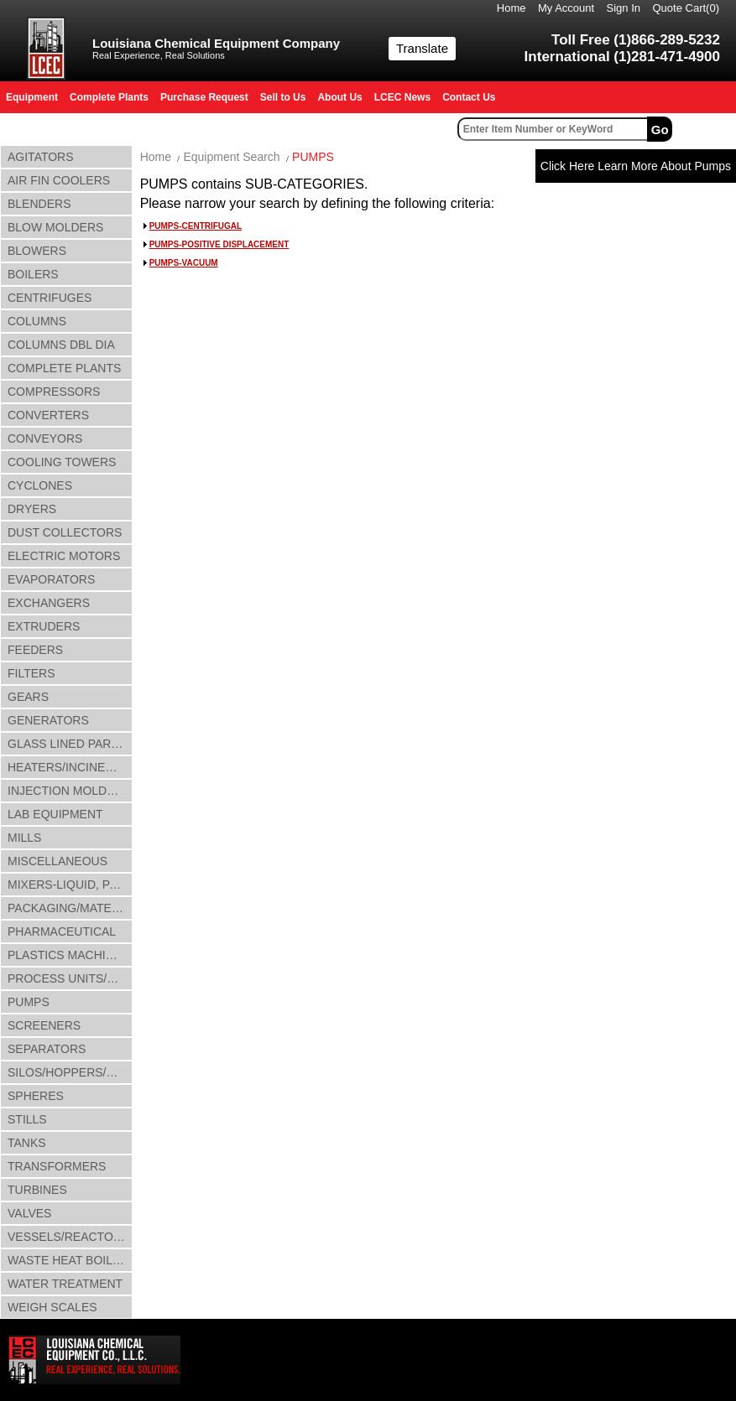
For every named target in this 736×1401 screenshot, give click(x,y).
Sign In (623, 8)
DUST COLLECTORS (65, 532)
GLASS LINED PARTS (67, 743)
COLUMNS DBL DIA (61, 344)
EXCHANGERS (49, 603)
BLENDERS (39, 203)
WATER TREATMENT (65, 1283)
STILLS (27, 1119)
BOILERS (33, 274)
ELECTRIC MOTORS (64, 556)
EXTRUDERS (44, 626)
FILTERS (31, 673)
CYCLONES (40, 485)
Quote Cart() (686, 8)
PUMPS (29, 1002)
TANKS (27, 1142)
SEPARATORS (47, 1049)
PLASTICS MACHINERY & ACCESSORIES (70, 955)
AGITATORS (41, 156)
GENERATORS (48, 720)
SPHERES (36, 1096)
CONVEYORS (45, 438)
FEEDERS (35, 649)
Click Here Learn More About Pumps (635, 166)
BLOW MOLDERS (55, 227)
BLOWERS (37, 250)
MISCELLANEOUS (57, 861)
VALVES (29, 1213)
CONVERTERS (48, 415)
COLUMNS (37, 321)
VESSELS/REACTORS (68, 1236)
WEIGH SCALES (52, 1307)
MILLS (24, 837)
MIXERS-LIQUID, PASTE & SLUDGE (70, 884)
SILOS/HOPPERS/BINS (70, 1072)
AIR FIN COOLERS (59, 180)
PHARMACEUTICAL (62, 931)
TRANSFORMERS (57, 1166)
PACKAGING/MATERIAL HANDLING (70, 908)
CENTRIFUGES (49, 297)
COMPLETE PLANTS (64, 368)
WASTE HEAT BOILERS (70, 1260)
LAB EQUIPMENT (55, 814)
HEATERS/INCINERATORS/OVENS (70, 767)
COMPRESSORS (54, 391)
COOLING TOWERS (62, 462)
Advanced (706, 129)
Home (511, 8)
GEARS (28, 696)
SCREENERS (44, 1025)
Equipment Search (231, 156)
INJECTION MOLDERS (69, 790)
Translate (422, 48)
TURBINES (37, 1189)
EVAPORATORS (51, 579)
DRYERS (32, 509)
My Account (566, 8)
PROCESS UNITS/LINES (70, 978)
